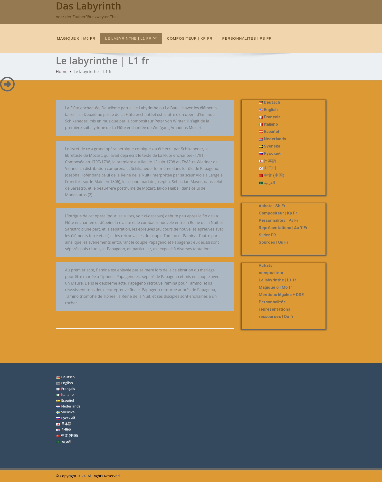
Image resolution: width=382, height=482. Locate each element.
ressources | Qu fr (276, 316)
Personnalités (272, 301)
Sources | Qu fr (273, 242)
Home (61, 71)
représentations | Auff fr (283, 227)
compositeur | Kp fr (189, 38)
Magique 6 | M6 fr (76, 38)
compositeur (271, 272)
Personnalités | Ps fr (247, 38)
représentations (274, 309)
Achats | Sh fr (272, 205)
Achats (265, 265)
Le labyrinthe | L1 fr (131, 38)
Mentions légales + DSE (281, 294)
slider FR (267, 234)
